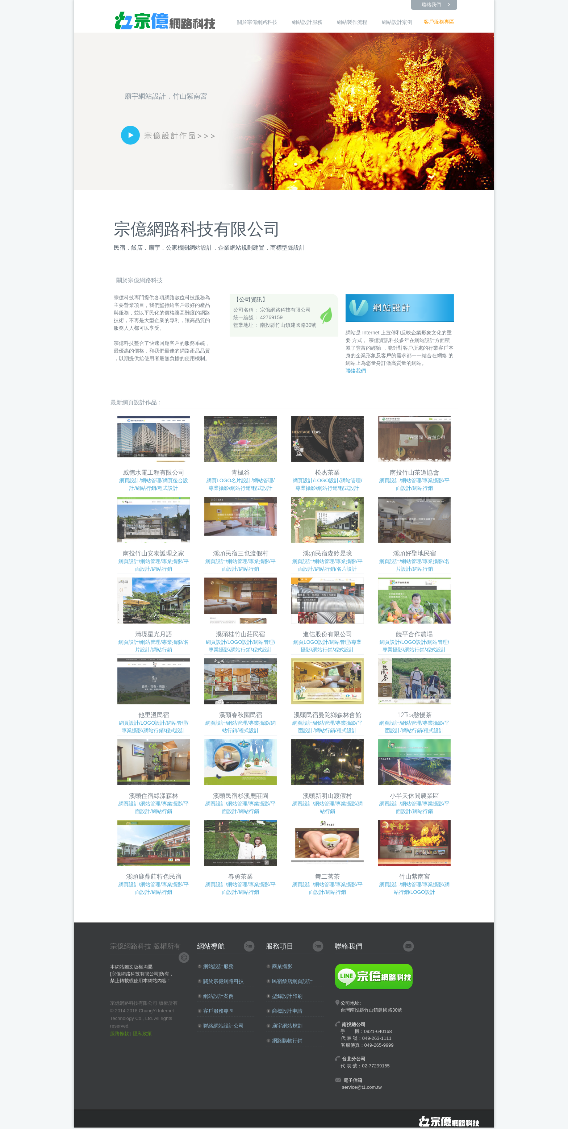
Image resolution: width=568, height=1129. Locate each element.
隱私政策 (142, 1033)
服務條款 (119, 1033)
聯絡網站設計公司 (220, 1026)
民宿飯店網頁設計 (289, 981)
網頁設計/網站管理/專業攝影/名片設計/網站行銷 (414, 534)
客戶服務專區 (439, 22)
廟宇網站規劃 (284, 1026)
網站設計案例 (397, 22)
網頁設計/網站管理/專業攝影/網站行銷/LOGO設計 (414, 857)
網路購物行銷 (284, 1040)
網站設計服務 (307, 22)
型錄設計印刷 (284, 996)
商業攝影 (279, 966)
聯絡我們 (431, 4)
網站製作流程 (352, 22)
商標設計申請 (284, 1011)
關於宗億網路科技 (257, 22)
